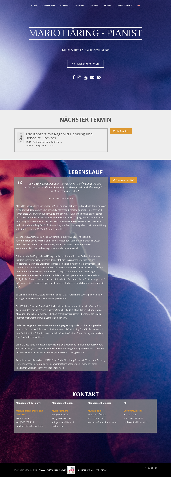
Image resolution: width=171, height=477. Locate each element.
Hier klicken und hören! (85, 63)
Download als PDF (123, 180)
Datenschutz (31, 470)
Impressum (19, 470)
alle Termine (120, 131)
